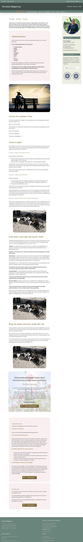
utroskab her (16, 133)
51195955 (28, 495)
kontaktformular (28, 497)
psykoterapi (65, 63)
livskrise (15, 130)
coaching (72, 62)
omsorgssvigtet (21, 161)
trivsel (41, 72)
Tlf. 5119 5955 (4, 1)
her (22, 501)
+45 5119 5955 (68, 46)
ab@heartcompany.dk (10, 1)
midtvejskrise (17, 136)
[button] (65, 12)
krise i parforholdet (12, 194)
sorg (18, 124)
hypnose (76, 62)
